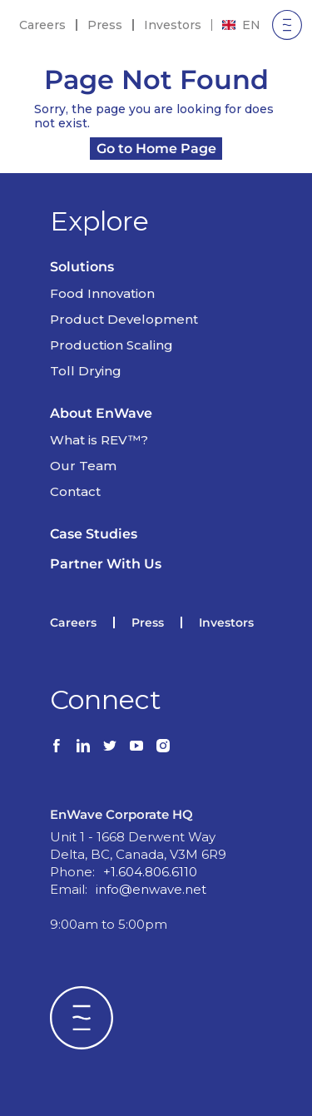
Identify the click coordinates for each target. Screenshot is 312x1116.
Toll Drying (85, 371)
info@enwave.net (151, 889)
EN (241, 25)
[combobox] (241, 25)
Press (104, 24)
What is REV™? (99, 440)
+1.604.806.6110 (150, 872)
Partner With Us (105, 564)
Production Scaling (111, 345)
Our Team (83, 466)
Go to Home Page (156, 148)
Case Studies (93, 534)
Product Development (124, 319)
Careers (42, 24)
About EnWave (101, 413)
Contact (75, 491)
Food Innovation (102, 293)
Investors (172, 24)
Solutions (82, 267)
